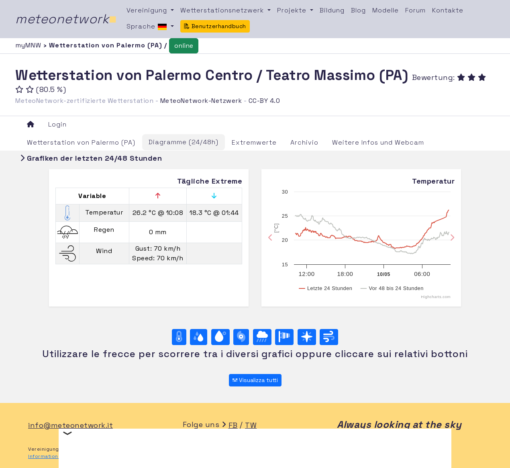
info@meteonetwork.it (70, 425)
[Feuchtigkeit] (198, 337)
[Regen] (262, 337)
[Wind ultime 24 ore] (329, 337)
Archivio (304, 142)
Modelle (385, 10)
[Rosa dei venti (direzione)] (307, 337)
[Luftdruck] (241, 337)
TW (251, 425)
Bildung (332, 10)
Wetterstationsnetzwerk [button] (223, 10)
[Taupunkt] (220, 337)
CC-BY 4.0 (264, 100)
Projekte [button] (292, 10)
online (183, 45)
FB (233, 425)
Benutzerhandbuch (215, 26)
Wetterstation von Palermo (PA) (81, 142)
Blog (358, 10)
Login (57, 124)
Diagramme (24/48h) (183, 142)
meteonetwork (66, 19)
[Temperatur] (179, 337)
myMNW (29, 45)
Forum (415, 10)
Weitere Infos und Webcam (378, 142)
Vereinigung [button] (147, 10)
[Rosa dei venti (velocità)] (284, 337)
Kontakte (447, 10)
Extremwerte (254, 142)
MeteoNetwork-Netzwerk (201, 100)
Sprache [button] (147, 27)
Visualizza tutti (255, 380)
